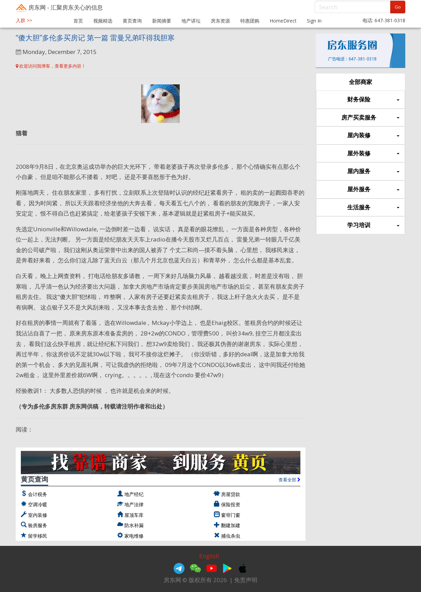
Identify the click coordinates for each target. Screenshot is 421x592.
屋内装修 (373, 135)
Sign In (314, 20)
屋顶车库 (134, 515)
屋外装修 (373, 153)
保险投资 (230, 504)
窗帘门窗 (230, 515)
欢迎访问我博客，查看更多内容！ (51, 66)
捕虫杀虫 (230, 536)
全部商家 (360, 82)
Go (398, 7)
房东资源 (220, 20)
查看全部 (289, 480)
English (209, 556)
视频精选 (102, 20)
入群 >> (24, 20)
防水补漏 (134, 525)
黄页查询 (132, 20)
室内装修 (37, 515)
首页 (78, 20)
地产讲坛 (191, 20)
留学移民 (37, 536)
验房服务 (37, 525)
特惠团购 (249, 20)
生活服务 (373, 207)
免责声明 (245, 580)
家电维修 (134, 536)
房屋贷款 (230, 494)
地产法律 (134, 504)
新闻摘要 (161, 20)
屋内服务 (373, 171)
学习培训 (373, 225)
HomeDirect (283, 20)
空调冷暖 (37, 504)
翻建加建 (230, 525)
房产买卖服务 (370, 117)
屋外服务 (373, 189)
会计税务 (37, 494)
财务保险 (373, 99)
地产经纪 (134, 494)
